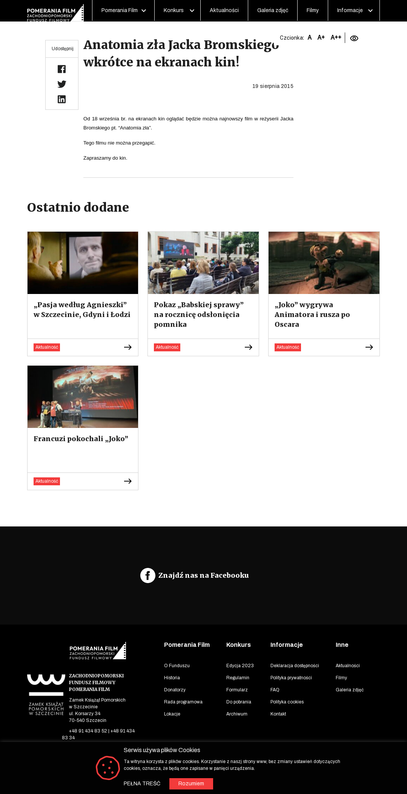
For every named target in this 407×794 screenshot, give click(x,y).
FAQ (275, 689)
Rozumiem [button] (191, 783)
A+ (321, 37)
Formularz (237, 689)
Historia (172, 677)
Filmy (313, 10)
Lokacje (172, 714)
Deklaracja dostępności (294, 665)
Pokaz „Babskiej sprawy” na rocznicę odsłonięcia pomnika (199, 314)
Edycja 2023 (240, 665)
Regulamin (237, 677)
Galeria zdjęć (272, 10)
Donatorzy (175, 689)
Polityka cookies (287, 702)
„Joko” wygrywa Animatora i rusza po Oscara (312, 314)
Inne (342, 645)
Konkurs (174, 10)
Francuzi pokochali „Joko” (81, 438)
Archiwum (236, 714)
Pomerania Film (119, 10)
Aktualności (224, 10)
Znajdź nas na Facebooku (203, 575)
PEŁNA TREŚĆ (142, 783)
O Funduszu (177, 665)
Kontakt (278, 714)
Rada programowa (183, 702)
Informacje (350, 10)
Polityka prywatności (291, 677)
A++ (335, 37)
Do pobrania (238, 702)
